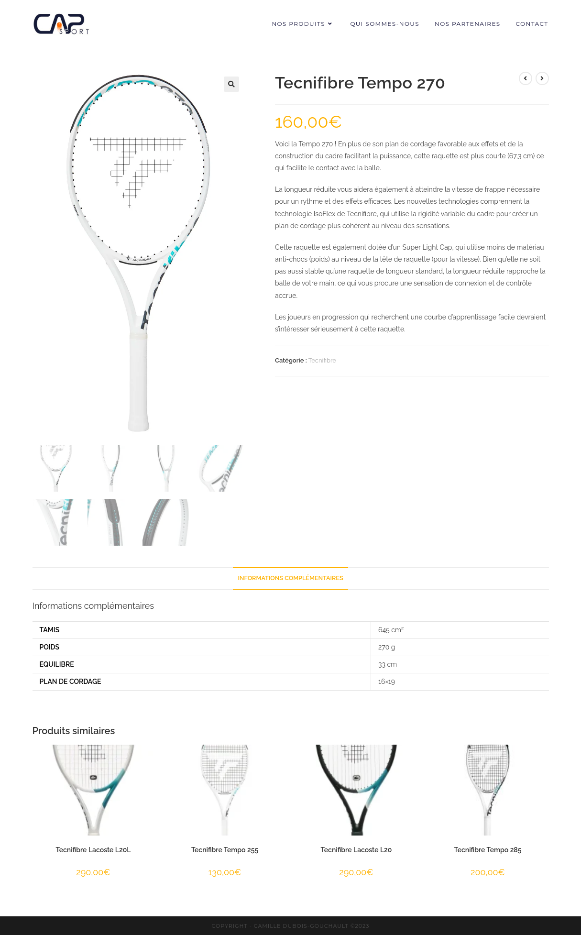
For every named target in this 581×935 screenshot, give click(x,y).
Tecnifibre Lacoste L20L (93, 849)
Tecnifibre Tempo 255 (224, 849)
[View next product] (542, 78)
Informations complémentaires (290, 577)
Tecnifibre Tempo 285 (488, 849)
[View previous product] (525, 78)
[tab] (290, 577)
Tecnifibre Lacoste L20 (356, 849)
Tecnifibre (322, 360)
